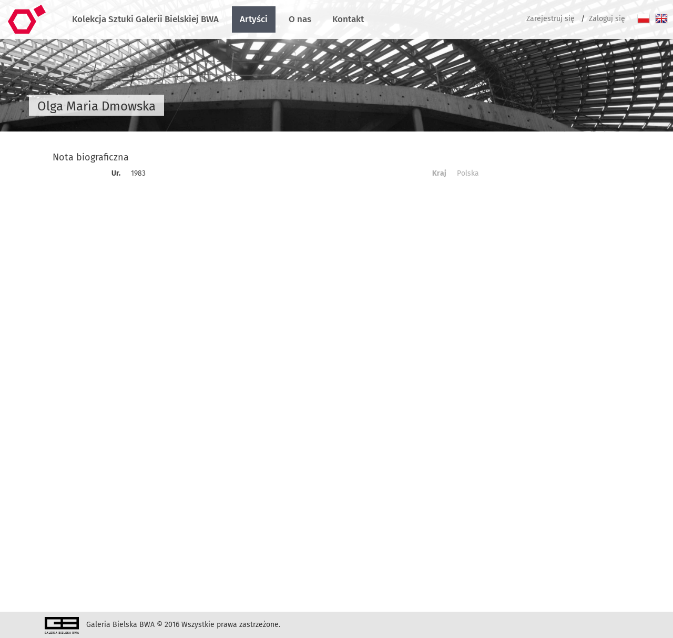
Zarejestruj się (550, 18)
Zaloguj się (607, 18)
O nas (300, 19)
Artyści (254, 19)
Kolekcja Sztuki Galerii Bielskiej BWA (145, 19)
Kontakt (348, 19)
